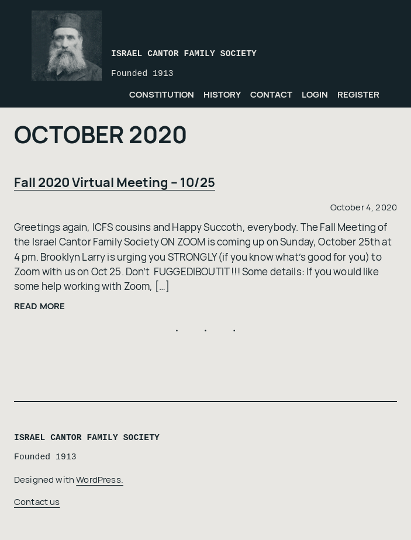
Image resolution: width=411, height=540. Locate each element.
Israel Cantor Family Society (184, 54)
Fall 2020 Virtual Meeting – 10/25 (114, 182)
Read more (39, 306)
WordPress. (99, 479)
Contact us (37, 501)
